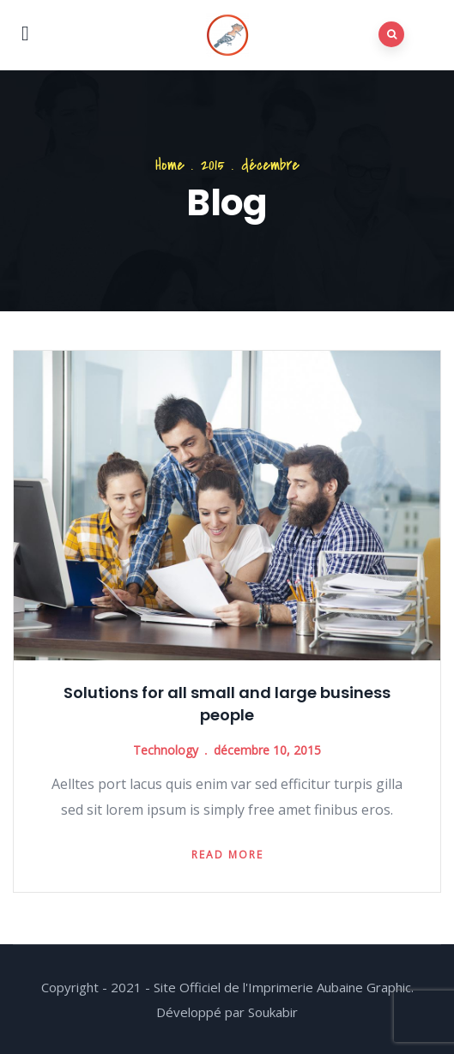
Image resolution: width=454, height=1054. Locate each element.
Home (170, 165)
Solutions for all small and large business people (227, 704)
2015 (213, 165)
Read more (227, 854)
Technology (165, 750)
